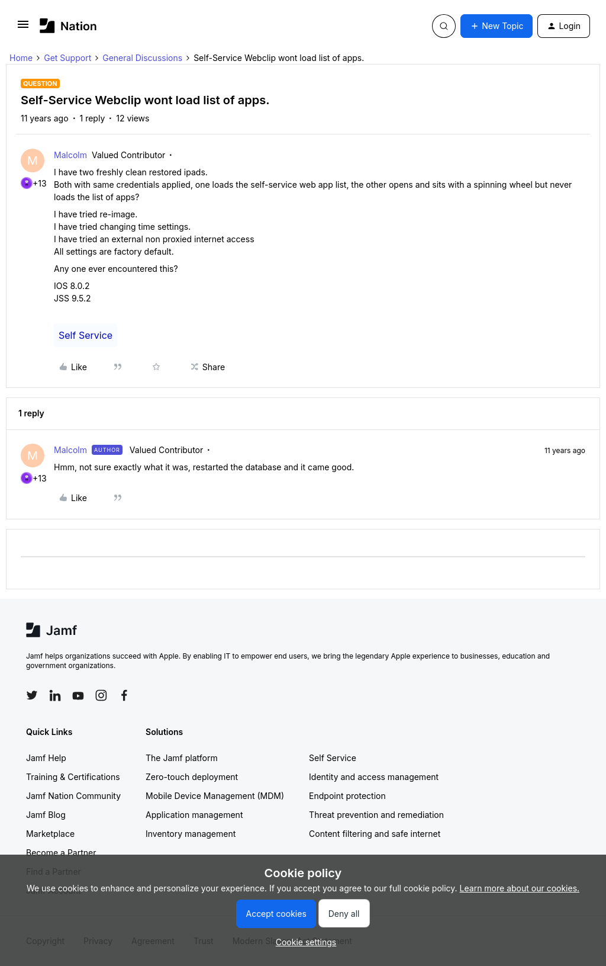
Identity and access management (374, 777)
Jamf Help (46, 758)
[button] (23, 28)
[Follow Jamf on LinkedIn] (55, 695)
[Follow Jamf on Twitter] (32, 695)
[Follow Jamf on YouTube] (78, 695)
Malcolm (70, 155)
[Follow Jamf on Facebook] (124, 695)
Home (21, 58)
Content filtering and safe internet (374, 834)
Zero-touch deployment (192, 777)
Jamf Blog (46, 815)
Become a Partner (61, 853)
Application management (194, 815)
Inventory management (191, 834)
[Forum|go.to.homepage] (68, 25)
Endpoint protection (347, 796)
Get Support (67, 58)
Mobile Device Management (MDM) (215, 796)
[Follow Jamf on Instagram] (101, 695)
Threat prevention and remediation (376, 815)
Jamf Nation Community (73, 796)
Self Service (85, 335)
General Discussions (142, 58)
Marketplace (50, 834)
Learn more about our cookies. (520, 888)
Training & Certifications (73, 777)
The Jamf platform (182, 758)
